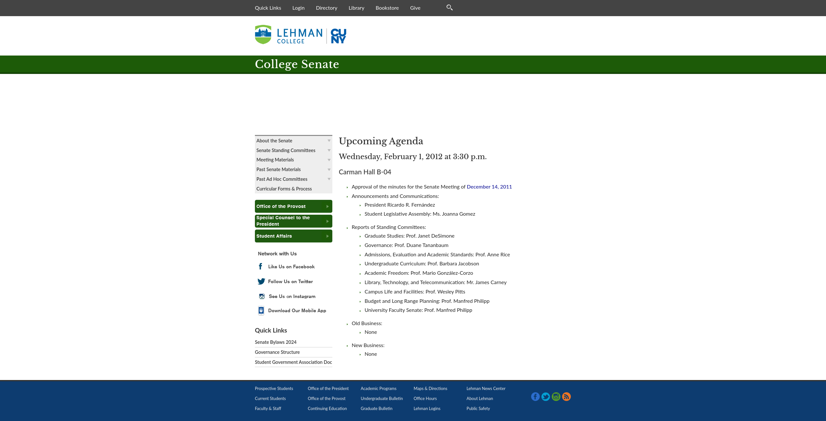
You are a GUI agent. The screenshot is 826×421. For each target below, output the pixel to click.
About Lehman (480, 398)
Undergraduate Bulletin (382, 398)
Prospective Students (274, 388)
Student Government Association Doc (293, 362)
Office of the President (328, 388)
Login (298, 8)
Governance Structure (277, 352)
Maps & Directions (430, 388)
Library (356, 8)
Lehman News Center (486, 388)
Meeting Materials (275, 159)
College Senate (297, 64)
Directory (326, 8)
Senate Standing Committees (286, 150)
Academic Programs (379, 388)
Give (415, 8)
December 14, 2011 (489, 186)
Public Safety (478, 408)
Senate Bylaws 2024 (276, 342)
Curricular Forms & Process (284, 188)
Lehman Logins (427, 408)
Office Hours (425, 398)
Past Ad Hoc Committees (282, 179)
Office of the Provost (327, 398)
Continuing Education (327, 408)
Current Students (270, 398)
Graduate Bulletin (376, 408)
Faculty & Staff (268, 408)
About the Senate (274, 140)
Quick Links (268, 8)
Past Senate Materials (279, 169)
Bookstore (387, 8)
